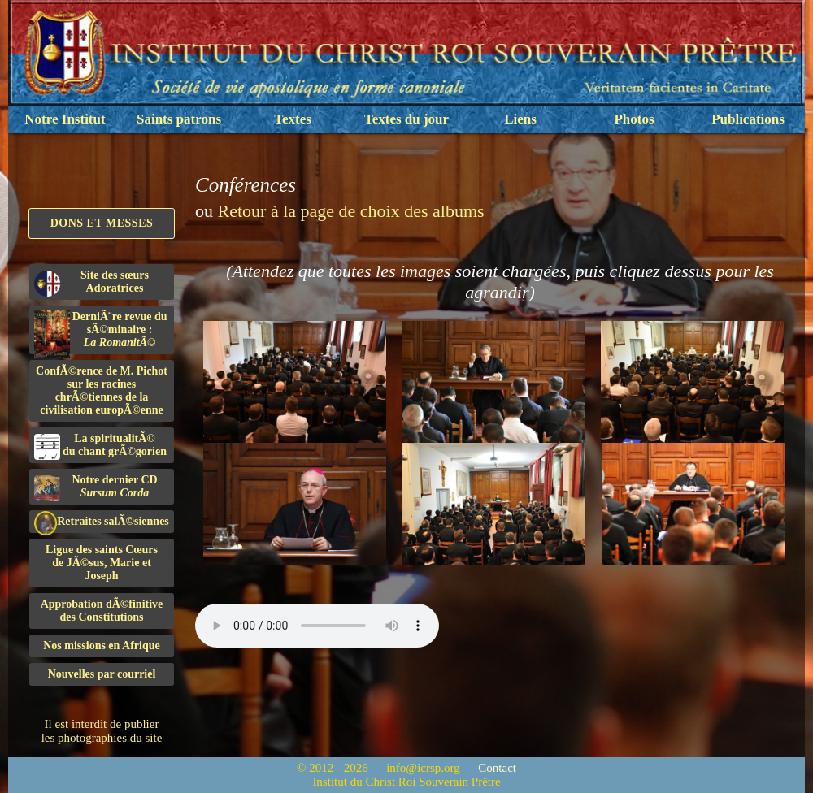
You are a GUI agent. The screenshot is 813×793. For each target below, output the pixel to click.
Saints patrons (179, 119)
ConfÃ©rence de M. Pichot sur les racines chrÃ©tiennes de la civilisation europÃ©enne (101, 390)
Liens (520, 119)
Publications (748, 119)
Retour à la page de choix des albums (351, 211)
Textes (292, 119)
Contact (497, 767)
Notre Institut (64, 119)
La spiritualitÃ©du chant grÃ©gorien (100, 446)
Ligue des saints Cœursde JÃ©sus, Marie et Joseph (102, 563)
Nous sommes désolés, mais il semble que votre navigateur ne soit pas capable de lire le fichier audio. (317, 626)
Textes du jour (406, 119)
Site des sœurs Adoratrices (91, 283)
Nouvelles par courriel (102, 674)
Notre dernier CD (96, 487)
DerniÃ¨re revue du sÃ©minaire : (100, 332)
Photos (634, 119)
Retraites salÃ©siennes (101, 522)
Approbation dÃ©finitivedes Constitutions (102, 610)
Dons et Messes (102, 223)
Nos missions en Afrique (101, 645)
